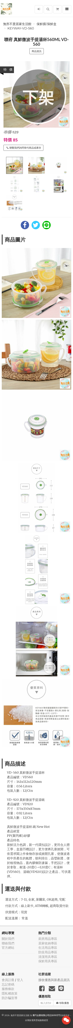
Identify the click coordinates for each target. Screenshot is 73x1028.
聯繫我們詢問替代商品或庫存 (24, 147)
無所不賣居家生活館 (17, 24)
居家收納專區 (47, 943)
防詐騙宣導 (9, 998)
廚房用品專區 (47, 939)
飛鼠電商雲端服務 (35, 1020)
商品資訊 (36, 51)
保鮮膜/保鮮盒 (46, 24)
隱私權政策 (9, 993)
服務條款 (8, 989)
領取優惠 (62, 1003)
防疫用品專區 (47, 952)
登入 (20, 980)
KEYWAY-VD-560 (20, 28)
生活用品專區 (47, 948)
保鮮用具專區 (47, 961)
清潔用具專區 (47, 957)
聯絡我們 (8, 943)
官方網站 (8, 948)
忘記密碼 (8, 984)
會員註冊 (8, 980)
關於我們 (8, 939)
